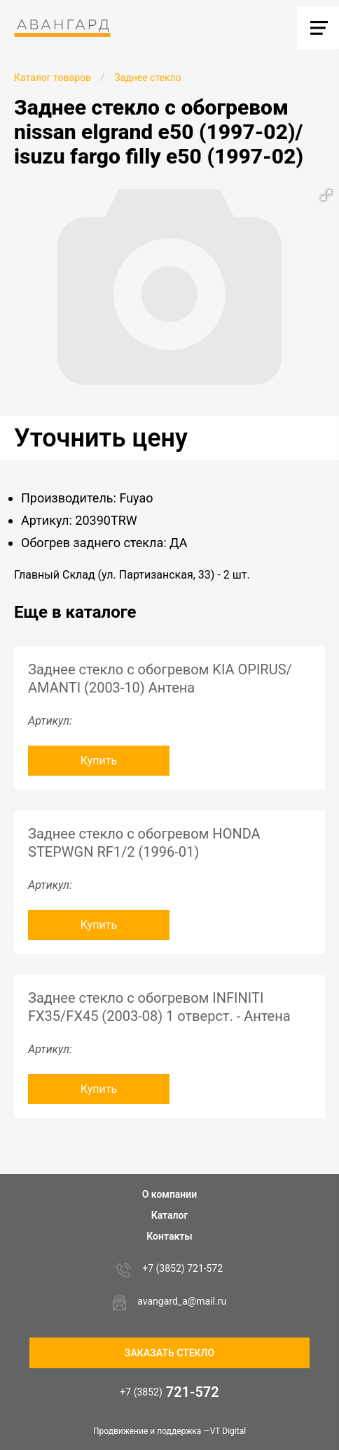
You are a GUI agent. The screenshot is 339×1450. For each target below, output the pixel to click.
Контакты (169, 1236)
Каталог (169, 1215)
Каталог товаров (52, 77)
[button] (326, 195)
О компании (170, 1194)
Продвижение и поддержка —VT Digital (169, 1431)
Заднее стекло (147, 77)
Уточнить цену (101, 438)
